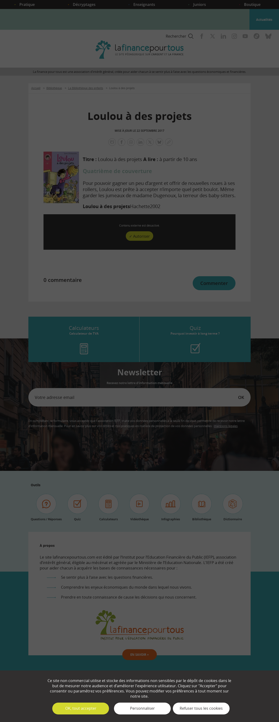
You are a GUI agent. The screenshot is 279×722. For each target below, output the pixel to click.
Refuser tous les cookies (201, 708)
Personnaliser (142, 708)
